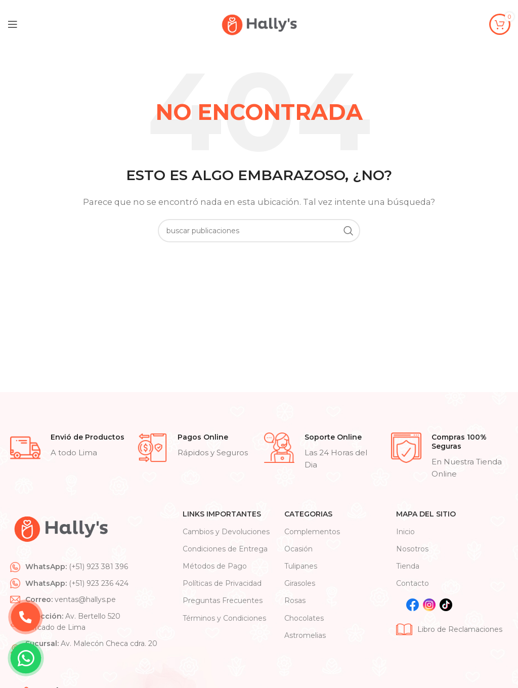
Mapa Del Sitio (426, 514)
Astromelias (305, 635)
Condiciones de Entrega (225, 548)
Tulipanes (300, 566)
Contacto (412, 583)
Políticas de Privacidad (222, 583)
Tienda (407, 566)
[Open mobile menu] (13, 24)
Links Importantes (222, 514)
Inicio (405, 531)
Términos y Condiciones (224, 618)
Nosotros (412, 548)
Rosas (295, 600)
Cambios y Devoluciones (226, 531)
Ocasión (298, 548)
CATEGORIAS (308, 514)
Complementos (312, 531)
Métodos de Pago (215, 566)
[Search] (259, 230)
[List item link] (91, 566)
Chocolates (304, 618)
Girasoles (299, 583)
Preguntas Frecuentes (223, 600)
